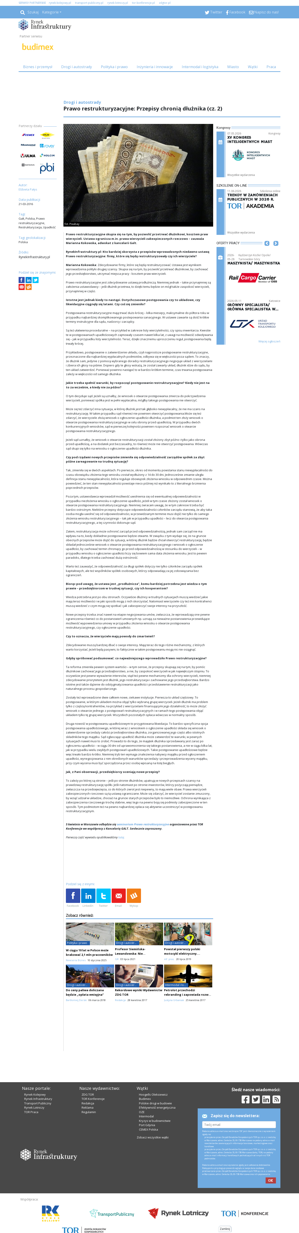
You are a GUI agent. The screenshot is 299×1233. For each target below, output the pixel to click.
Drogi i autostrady (76, 66)
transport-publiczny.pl (89, 3)
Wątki (253, 66)
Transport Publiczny (37, 1103)
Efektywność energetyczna (157, 1107)
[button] (266, 250)
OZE (142, 1112)
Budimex (145, 1099)
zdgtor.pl (165, 3)
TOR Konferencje (93, 1099)
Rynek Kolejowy (35, 1094)
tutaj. (121, 837)
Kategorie (50, 12)
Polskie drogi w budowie (155, 1103)
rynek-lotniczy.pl (117, 3)
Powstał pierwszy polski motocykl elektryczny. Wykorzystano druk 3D (182, 953)
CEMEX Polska (148, 1129)
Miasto (233, 66)
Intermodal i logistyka (200, 66)
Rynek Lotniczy (34, 1107)
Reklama (87, 1107)
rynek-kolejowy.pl (60, 3)
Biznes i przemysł (37, 66)
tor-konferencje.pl (143, 3)
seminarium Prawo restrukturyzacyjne (143, 824)
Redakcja (88, 1103)
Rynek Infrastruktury (38, 1099)
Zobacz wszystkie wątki (153, 1137)
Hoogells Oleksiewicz (153, 1094)
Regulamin (89, 1112)
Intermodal (146, 1116)
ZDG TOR (88, 1094)
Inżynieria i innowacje (155, 66)
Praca (271, 66)
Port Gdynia (147, 1125)
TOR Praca (31, 1112)
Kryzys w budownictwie (155, 1121)
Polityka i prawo (114, 66)
